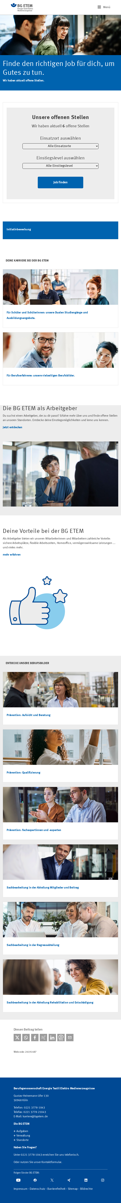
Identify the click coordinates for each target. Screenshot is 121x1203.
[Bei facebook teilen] (34, 1037)
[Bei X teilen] (17, 1037)
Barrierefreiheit (56, 1189)
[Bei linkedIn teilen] (52, 1037)
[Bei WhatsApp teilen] (26, 1037)
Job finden (60, 182)
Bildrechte (86, 1189)
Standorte (22, 1140)
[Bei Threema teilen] (61, 1037)
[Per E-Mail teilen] (69, 1037)
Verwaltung (23, 1135)
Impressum (20, 1189)
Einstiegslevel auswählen (60, 158)
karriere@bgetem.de (35, 1116)
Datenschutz (37, 1189)
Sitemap (73, 1189)
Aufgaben (22, 1131)
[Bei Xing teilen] (43, 1037)
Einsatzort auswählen (60, 138)
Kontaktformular (51, 1162)
